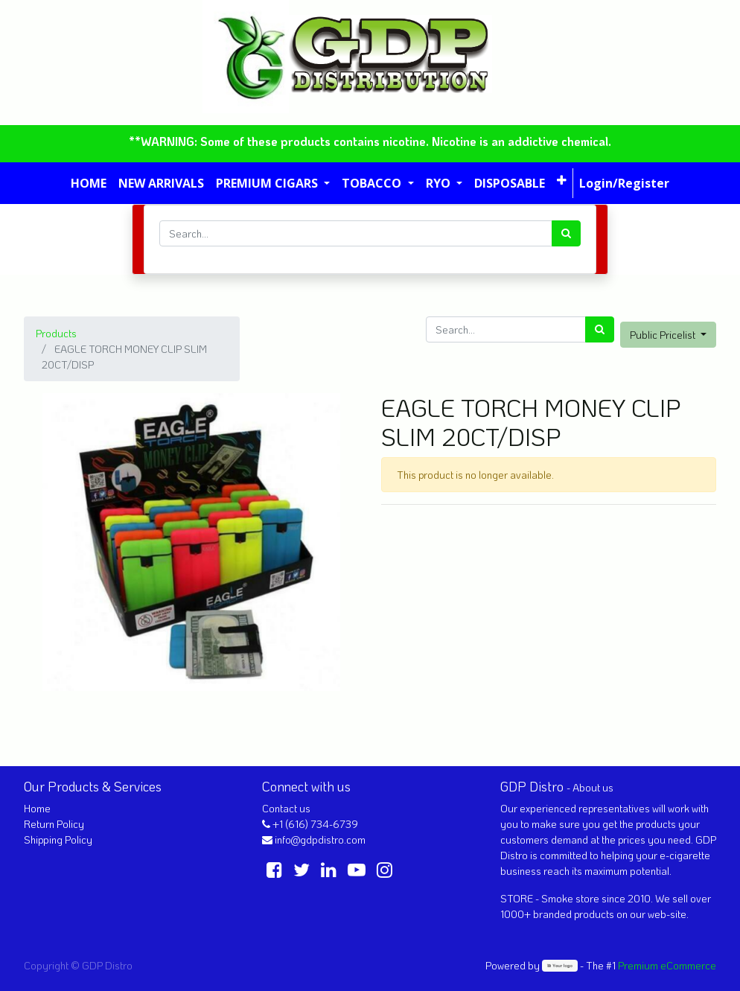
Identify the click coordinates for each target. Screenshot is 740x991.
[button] (561, 180)
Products (56, 333)
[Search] (566, 233)
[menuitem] (88, 183)
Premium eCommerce (667, 965)
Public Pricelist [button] (664, 335)
